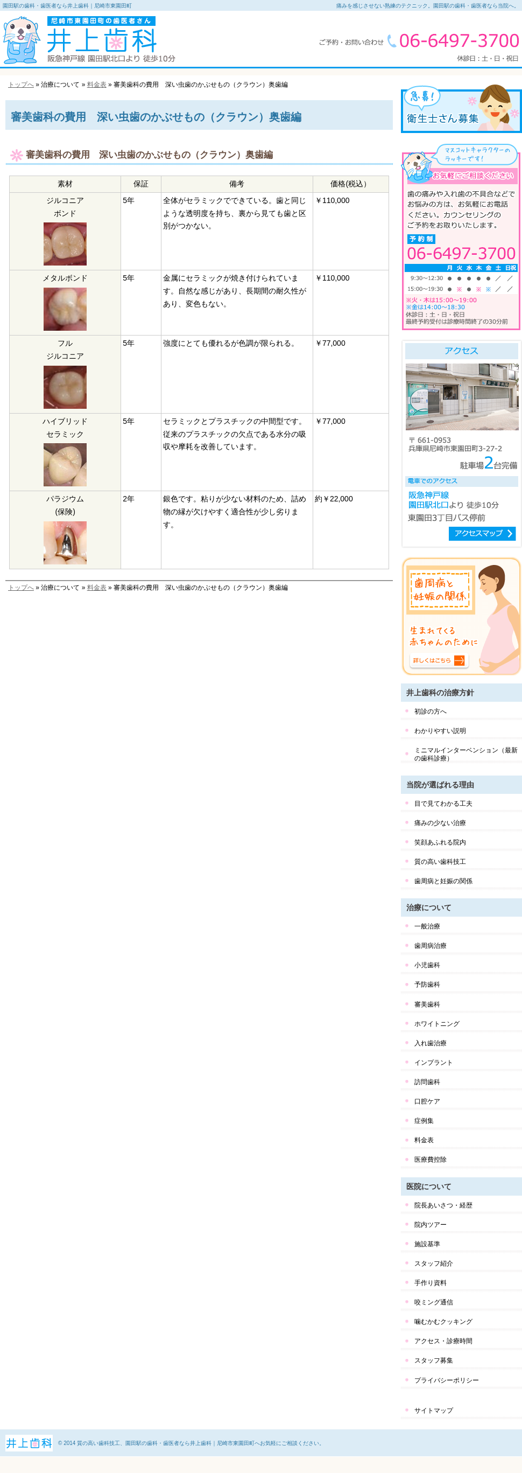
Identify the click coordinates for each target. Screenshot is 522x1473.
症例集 (424, 1121)
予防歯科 (427, 984)
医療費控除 (430, 1159)
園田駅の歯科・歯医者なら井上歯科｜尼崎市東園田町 (67, 6)
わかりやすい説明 (440, 731)
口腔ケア (427, 1101)
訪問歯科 (427, 1082)
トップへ (21, 84)
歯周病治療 (430, 946)
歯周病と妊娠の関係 (443, 881)
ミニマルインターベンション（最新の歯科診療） (466, 754)
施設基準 (427, 1244)
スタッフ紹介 (433, 1263)
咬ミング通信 (433, 1302)
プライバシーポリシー (446, 1380)
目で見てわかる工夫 (443, 803)
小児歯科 (427, 965)
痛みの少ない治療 (440, 823)
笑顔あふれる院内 (440, 842)
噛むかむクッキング (443, 1321)
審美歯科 (427, 1004)
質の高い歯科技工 (440, 861)
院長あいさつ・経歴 (443, 1205)
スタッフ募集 (433, 1360)
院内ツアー (430, 1224)
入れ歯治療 (430, 1043)
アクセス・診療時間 (443, 1341)
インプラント (433, 1062)
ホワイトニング (437, 1024)
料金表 (97, 84)
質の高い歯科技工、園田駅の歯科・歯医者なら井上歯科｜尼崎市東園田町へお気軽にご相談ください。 (201, 1443)
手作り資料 (430, 1283)
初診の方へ (430, 711)
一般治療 (427, 926)
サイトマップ (433, 1410)
